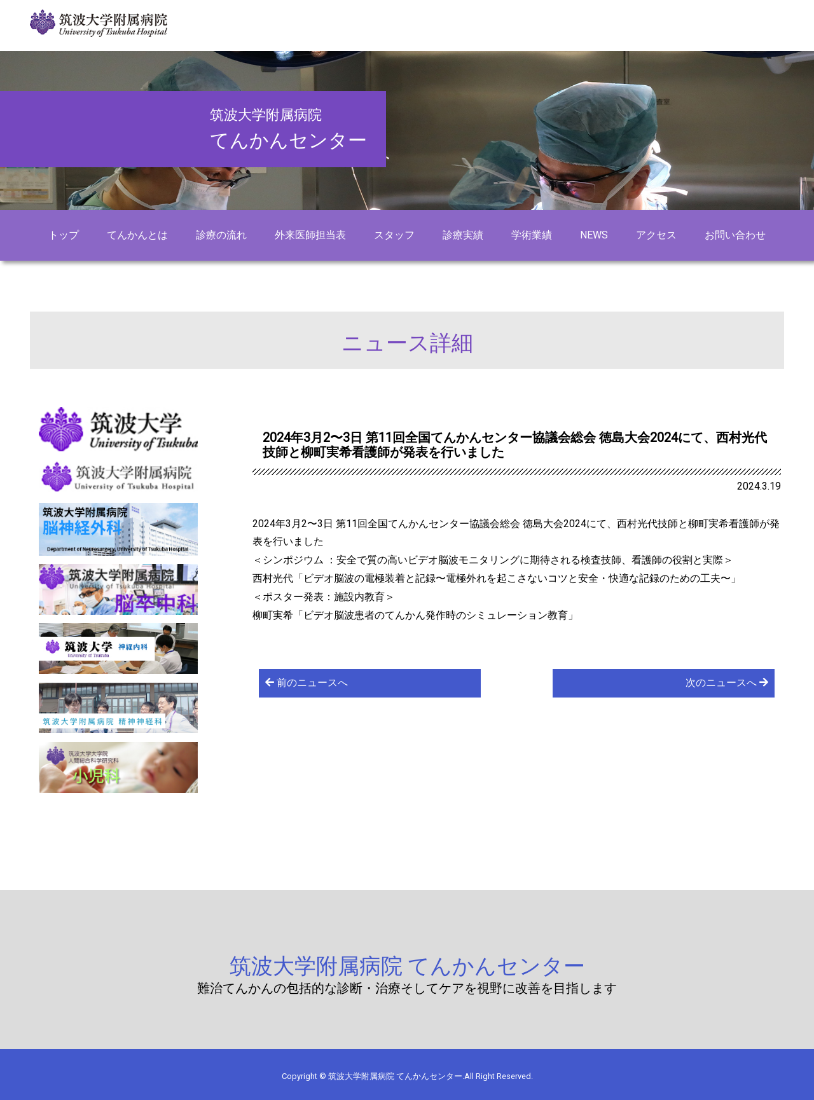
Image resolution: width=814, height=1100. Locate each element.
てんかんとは (137, 235)
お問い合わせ (735, 235)
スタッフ (394, 235)
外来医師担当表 (310, 235)
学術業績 (531, 235)
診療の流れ (221, 235)
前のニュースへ (306, 683)
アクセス (656, 235)
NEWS (594, 235)
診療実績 (463, 235)
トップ (63, 235)
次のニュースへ (727, 683)
